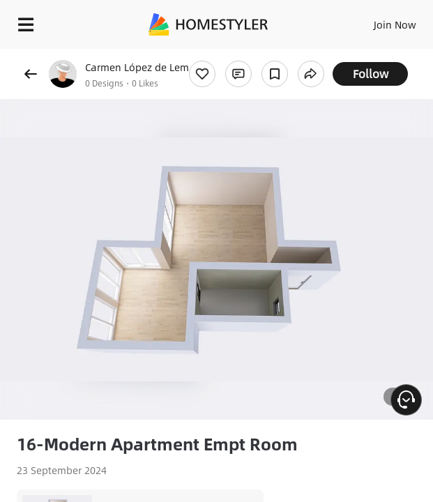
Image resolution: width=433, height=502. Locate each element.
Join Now (395, 24)
